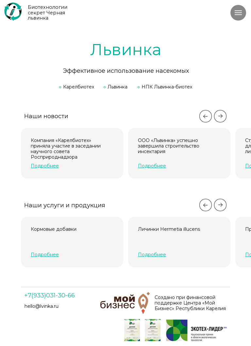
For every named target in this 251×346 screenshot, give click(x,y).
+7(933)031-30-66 (49, 295)
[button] (45, 255)
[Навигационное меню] (238, 12)
